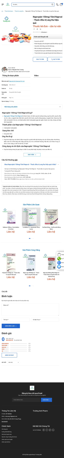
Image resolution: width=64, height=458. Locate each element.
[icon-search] (52, 4)
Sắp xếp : (4, 362)
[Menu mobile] (3, 4)
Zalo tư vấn (40, 59)
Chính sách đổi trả (6, 442)
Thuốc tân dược (9, 11)
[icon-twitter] (37, 29)
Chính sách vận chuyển (7, 439)
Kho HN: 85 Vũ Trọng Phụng (14, 419)
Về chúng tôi (5, 429)
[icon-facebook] (34, 29)
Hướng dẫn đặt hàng (7, 431)
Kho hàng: (4, 419)
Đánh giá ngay (9, 355)
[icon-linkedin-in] (40, 29)
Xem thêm (31, 154)
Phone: (4, 413)
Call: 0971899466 (37, 430)
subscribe (46, 399)
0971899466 (9, 413)
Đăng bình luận (10, 326)
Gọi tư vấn (56, 59)
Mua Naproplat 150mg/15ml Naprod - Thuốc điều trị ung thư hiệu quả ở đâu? (30, 164)
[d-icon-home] (2, 11)
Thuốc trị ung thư (19, 11)
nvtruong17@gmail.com (11, 416)
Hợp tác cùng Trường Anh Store (9, 436)
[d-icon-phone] (57, 4)
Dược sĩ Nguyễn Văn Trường (16, 69)
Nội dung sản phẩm (10, 107)
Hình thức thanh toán (7, 434)
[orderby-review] (13, 362)
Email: (3, 416)
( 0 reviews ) (44, 32)
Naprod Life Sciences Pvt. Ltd (16, 81)
